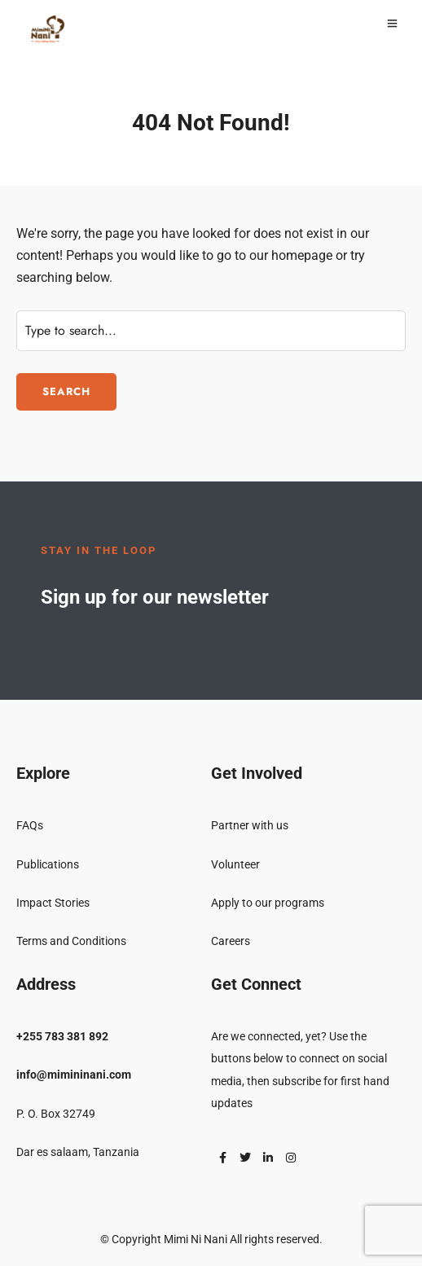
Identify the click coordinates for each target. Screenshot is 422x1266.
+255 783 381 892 (62, 1036)
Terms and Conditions (71, 940)
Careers (230, 940)
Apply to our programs (267, 902)
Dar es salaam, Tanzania (77, 1151)
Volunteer (235, 864)
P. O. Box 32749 (55, 1113)
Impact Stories (53, 902)
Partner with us (249, 825)
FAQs (29, 825)
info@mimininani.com (73, 1074)
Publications (47, 864)
